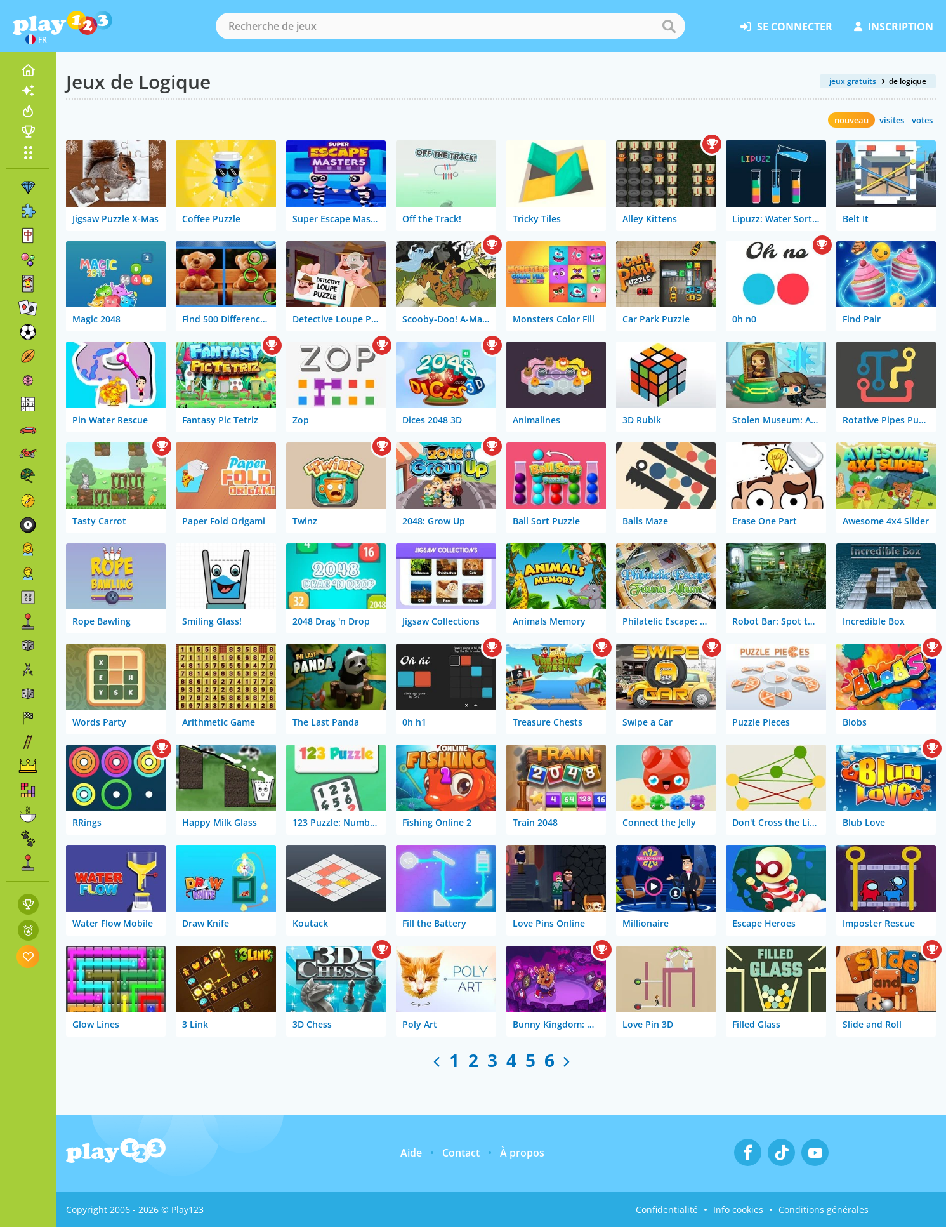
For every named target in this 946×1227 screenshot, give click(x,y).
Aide (411, 1153)
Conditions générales (823, 1210)
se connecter (786, 27)
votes (922, 120)
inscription (893, 27)
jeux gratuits (852, 81)
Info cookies (738, 1210)
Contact (461, 1153)
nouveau (851, 120)
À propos (522, 1153)
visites (891, 120)
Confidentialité (667, 1210)
